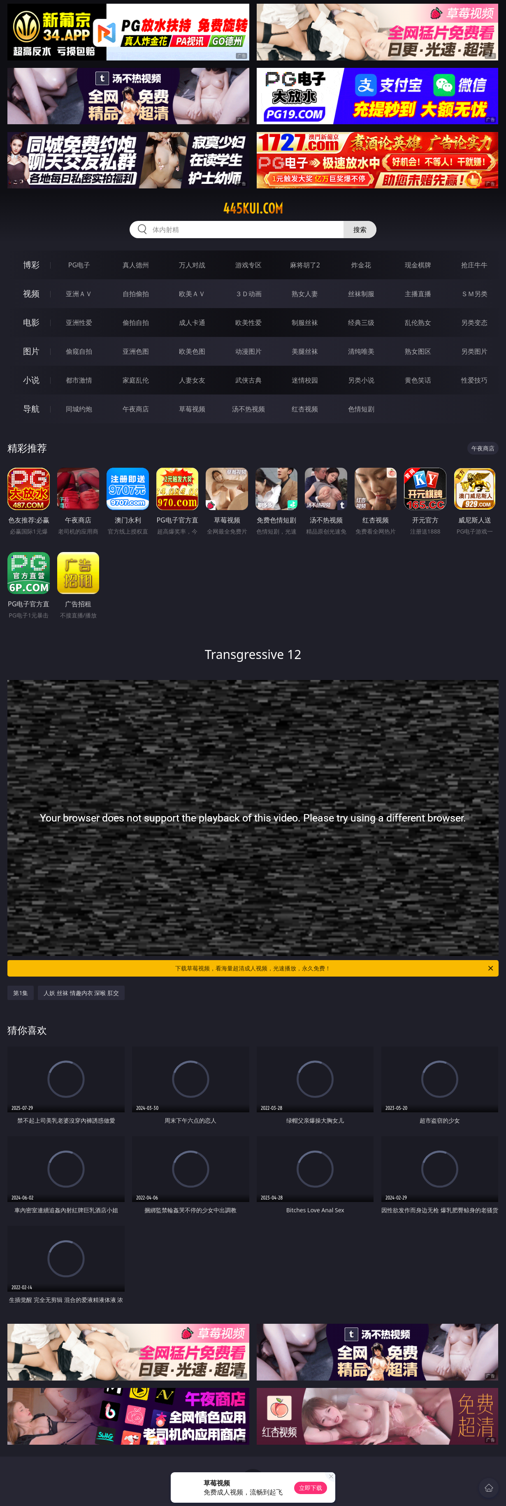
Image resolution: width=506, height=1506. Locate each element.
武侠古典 (248, 380)
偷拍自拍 (136, 322)
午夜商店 (136, 408)
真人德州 (136, 264)
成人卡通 (192, 322)
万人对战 (192, 264)
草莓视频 (192, 408)
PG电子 (79, 264)
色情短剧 (361, 408)
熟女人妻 (305, 293)
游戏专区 (248, 264)
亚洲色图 (136, 351)
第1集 (20, 993)
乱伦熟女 (418, 322)
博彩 (31, 264)
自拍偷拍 (136, 293)
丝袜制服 (361, 293)
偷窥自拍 (79, 351)
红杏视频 (305, 408)
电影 (31, 322)
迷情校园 (305, 380)
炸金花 (361, 264)
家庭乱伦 (136, 380)
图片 (31, 351)
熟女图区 (418, 351)
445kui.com (253, 208)
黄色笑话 (418, 380)
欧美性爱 (248, 322)
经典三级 (361, 322)
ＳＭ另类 (474, 293)
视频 (31, 293)
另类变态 (474, 322)
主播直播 (418, 293)
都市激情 (79, 380)
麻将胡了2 (305, 264)
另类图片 (474, 351)
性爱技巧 (474, 380)
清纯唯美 (361, 351)
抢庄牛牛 (474, 264)
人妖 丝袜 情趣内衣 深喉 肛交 (81, 993)
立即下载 (310, 1488)
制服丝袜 (305, 322)
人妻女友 (192, 380)
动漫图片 (248, 351)
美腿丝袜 (305, 351)
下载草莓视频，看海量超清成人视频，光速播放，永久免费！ (334, 968)
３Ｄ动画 (248, 293)
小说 (31, 379)
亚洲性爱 (79, 322)
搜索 (360, 229)
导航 (31, 408)
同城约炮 (79, 408)
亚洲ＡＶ (79, 293)
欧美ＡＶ (192, 293)
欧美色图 (192, 351)
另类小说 (361, 380)
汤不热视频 (248, 408)
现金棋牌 (418, 264)
